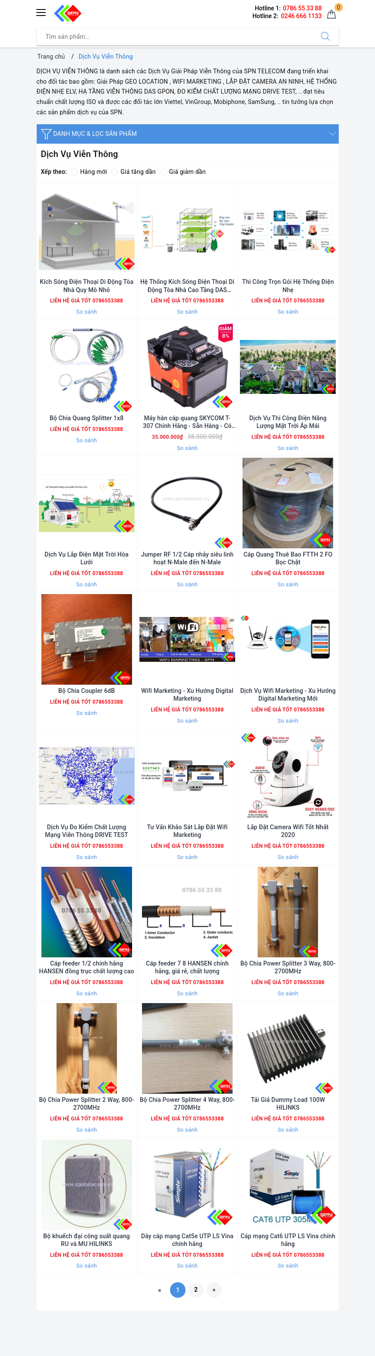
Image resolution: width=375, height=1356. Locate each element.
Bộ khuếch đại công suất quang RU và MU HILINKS (86, 1240)
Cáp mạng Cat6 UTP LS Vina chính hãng (288, 1240)
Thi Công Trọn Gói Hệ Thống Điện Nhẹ (288, 285)
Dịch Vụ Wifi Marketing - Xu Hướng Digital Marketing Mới (288, 694)
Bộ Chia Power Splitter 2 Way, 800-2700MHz (86, 1103)
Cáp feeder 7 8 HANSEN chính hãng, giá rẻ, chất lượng (187, 967)
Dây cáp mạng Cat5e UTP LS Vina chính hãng (187, 1240)
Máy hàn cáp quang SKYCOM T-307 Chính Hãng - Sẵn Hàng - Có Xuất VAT (187, 422)
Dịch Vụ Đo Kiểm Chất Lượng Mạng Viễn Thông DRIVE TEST (86, 831)
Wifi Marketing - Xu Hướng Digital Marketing (187, 694)
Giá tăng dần (133, 171)
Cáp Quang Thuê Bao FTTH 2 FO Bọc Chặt (287, 558)
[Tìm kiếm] (325, 36)
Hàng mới (89, 171)
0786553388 (107, 301)
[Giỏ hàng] (331, 14)
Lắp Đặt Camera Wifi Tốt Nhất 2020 (288, 831)
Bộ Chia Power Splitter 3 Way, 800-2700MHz (288, 967)
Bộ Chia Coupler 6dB (86, 690)
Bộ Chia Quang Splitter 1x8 (86, 418)
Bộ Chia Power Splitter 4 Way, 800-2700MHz (187, 1103)
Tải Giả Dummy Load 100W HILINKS (288, 1103)
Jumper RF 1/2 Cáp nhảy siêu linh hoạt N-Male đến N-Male (187, 558)
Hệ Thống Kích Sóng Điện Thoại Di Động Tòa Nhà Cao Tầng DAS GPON (187, 285)
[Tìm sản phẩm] (174, 36)
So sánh (86, 311)
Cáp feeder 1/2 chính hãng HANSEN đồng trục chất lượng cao (86, 967)
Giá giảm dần (183, 171)
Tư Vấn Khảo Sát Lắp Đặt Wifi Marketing (187, 831)
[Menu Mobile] (41, 11)
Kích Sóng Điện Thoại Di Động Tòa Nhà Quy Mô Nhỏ (86, 285)
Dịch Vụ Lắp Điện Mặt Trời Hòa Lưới (86, 558)
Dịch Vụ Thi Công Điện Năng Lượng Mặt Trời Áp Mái (288, 422)
